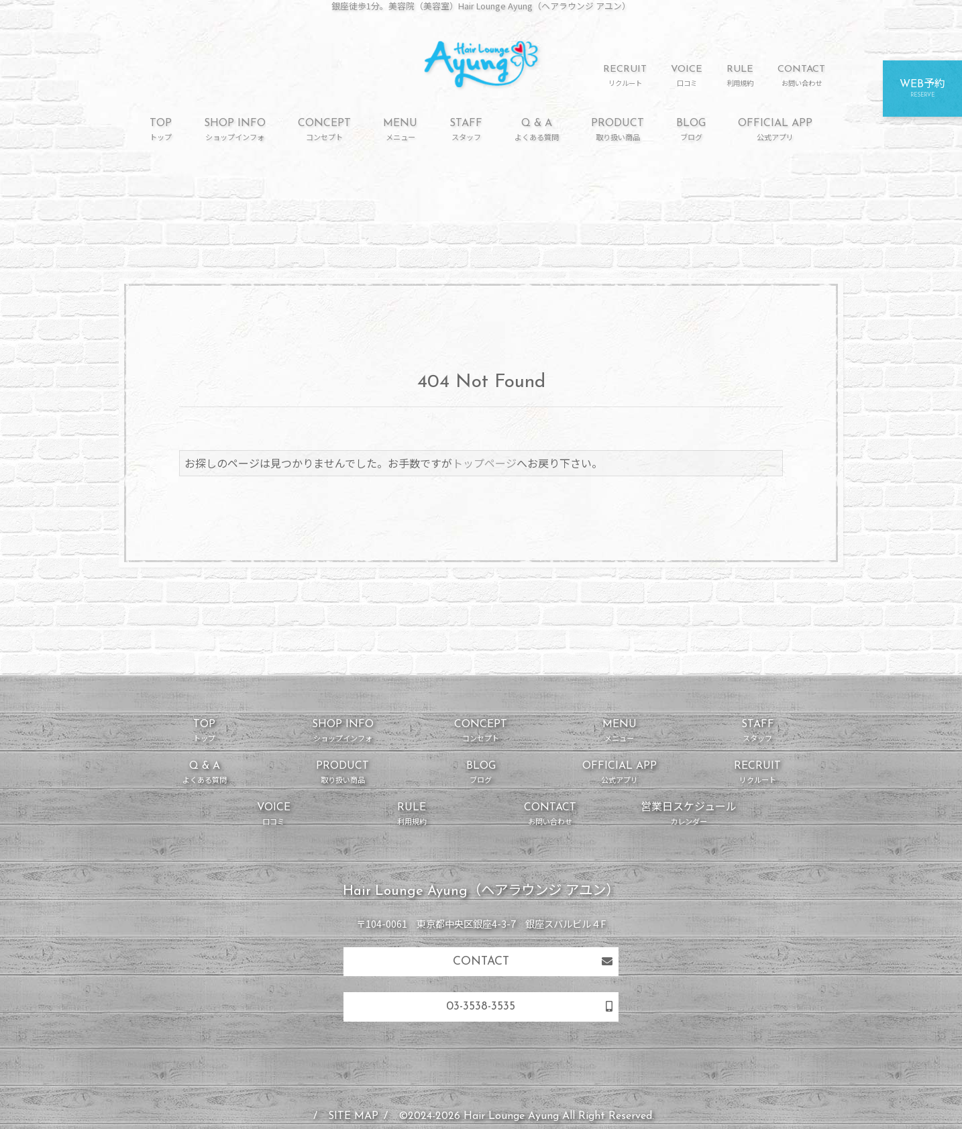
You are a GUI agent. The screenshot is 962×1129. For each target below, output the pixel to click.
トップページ (484, 463)
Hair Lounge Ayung (511, 1116)
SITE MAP (353, 1116)
